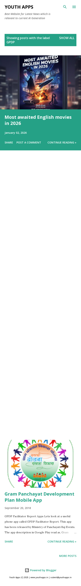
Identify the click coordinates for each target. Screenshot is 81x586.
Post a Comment (28, 142)
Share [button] (9, 142)
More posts (67, 556)
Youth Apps (19, 7)
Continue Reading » (61, 142)
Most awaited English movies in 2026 (38, 120)
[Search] (65, 7)
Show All (66, 38)
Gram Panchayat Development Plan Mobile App (39, 497)
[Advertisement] (40, 300)
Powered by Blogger (40, 570)
